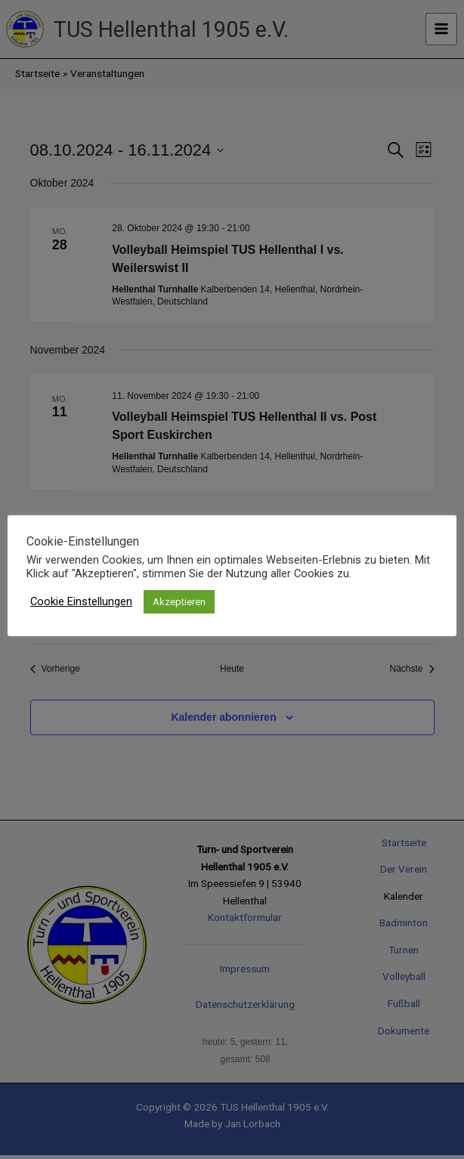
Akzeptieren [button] (179, 601)
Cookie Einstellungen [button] (81, 601)
